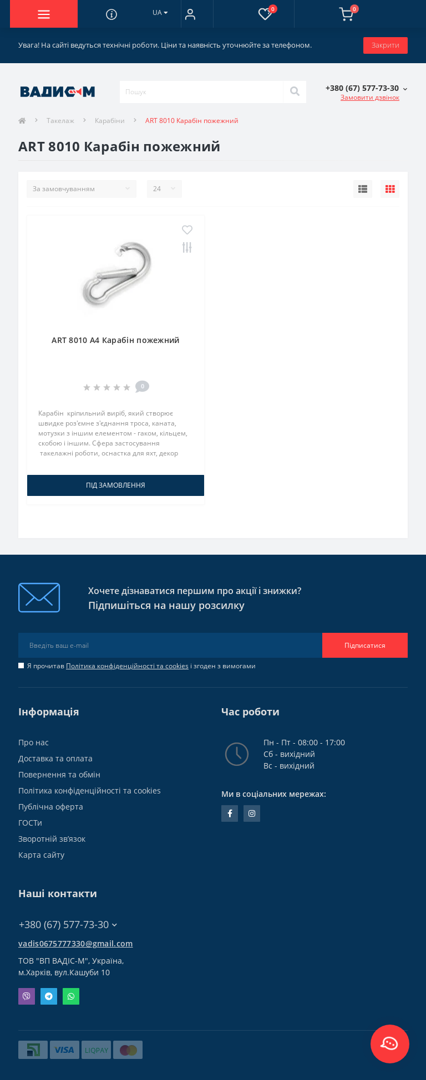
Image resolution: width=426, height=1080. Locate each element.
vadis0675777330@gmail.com (75, 943)
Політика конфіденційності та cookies (127, 665)
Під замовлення (115, 485)
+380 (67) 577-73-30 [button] (68, 924)
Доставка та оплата (55, 758)
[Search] (294, 92)
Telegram (49, 996)
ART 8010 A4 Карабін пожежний (115, 340)
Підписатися (365, 645)
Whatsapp (71, 996)
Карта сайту (41, 854)
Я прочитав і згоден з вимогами (141, 665)
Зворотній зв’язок (51, 838)
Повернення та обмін (59, 774)
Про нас (33, 742)
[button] (190, 14)
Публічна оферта (50, 806)
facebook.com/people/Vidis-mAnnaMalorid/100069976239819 (229, 813)
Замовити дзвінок (370, 97)
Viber (27, 996)
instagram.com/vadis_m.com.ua (251, 813)
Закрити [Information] (385, 45)
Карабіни (110, 120)
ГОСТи (30, 822)
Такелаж (60, 120)
